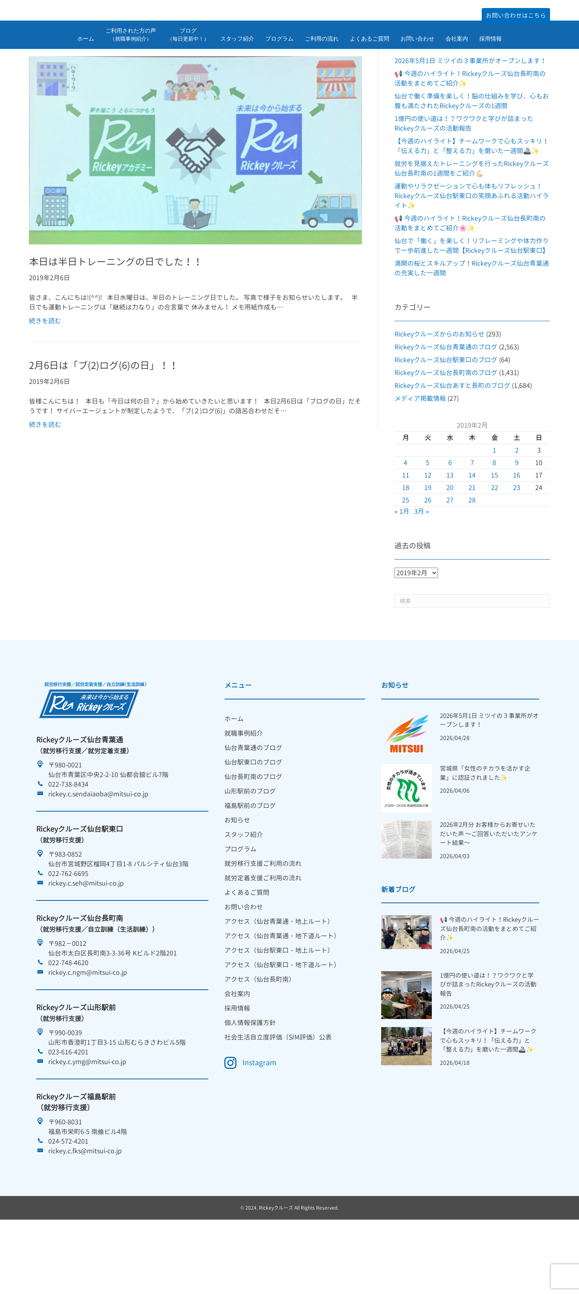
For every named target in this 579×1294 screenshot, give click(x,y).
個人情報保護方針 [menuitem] (250, 1072)
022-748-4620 (68, 1013)
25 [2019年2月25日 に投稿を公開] (405, 550)
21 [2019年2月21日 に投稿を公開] (472, 537)
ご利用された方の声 (130, 59)
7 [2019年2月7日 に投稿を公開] (472, 513)
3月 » (421, 561)
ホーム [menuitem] (234, 769)
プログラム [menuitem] (240, 899)
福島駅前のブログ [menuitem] (250, 855)
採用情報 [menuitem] (237, 1058)
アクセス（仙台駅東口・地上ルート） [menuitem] (279, 1000)
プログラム (279, 63)
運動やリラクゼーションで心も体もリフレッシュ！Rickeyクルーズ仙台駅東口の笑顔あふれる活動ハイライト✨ (471, 246)
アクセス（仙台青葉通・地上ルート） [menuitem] (279, 971)
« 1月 (401, 561)
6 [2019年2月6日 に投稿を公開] (450, 513)
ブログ (188, 59)
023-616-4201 (68, 1102)
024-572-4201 (68, 1191)
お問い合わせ (417, 63)
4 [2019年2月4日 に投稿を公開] (405, 513)
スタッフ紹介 (237, 63)
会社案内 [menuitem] (237, 1044)
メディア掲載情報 (420, 448)
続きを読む (45, 371)
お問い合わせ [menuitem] (243, 957)
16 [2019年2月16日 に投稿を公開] (516, 525)
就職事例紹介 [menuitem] (243, 783)
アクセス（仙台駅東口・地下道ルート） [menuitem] (282, 1015)
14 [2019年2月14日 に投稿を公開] (472, 525)
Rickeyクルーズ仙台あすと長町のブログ (452, 435)
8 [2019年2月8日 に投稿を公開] (494, 513)
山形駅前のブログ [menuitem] (250, 841)
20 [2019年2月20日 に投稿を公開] (450, 537)
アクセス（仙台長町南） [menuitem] (259, 1029)
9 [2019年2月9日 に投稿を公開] (517, 513)
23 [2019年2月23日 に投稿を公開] (516, 537)
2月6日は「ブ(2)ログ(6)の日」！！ (104, 416)
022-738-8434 (68, 834)
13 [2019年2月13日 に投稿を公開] (450, 525)
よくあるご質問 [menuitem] (246, 942)
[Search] (472, 651)
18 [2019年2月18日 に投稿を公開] (405, 537)
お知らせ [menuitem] (237, 870)
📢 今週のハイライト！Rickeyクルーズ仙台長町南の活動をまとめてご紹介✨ (489, 979)
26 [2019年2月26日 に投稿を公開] (427, 550)
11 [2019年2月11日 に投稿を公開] (405, 525)
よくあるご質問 (369, 63)
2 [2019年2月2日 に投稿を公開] (517, 500)
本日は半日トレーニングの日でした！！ (116, 312)
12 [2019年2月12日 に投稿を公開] (427, 525)
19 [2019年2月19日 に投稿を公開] (427, 537)
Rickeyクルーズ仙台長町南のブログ (445, 422)
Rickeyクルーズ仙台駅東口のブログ (445, 410)
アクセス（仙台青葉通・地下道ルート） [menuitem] (282, 986)
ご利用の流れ (322, 63)
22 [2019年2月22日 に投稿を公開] (494, 537)
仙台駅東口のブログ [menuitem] (253, 812)
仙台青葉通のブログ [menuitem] (253, 798)
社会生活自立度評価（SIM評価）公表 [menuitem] (278, 1087)
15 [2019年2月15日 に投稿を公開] (494, 525)
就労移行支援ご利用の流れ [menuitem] (263, 913)
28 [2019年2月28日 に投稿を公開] (472, 550)
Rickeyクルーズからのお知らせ (439, 384)
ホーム (85, 63)
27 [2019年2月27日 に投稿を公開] (450, 550)
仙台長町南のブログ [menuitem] (253, 826)
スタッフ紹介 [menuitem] (243, 884)
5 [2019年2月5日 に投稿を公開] (427, 513)
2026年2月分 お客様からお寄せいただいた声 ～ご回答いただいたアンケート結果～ (489, 884)
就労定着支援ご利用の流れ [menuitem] (263, 928)
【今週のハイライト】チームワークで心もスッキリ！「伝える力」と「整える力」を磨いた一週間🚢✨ (488, 1091)
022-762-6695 (68, 923)
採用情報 (490, 63)
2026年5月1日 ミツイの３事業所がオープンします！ (470, 111)
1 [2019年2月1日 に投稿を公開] (494, 500)
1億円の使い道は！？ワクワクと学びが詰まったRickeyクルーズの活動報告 (488, 1034)
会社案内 (457, 63)
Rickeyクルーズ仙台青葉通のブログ (445, 397)
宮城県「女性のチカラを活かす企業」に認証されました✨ (485, 823)
